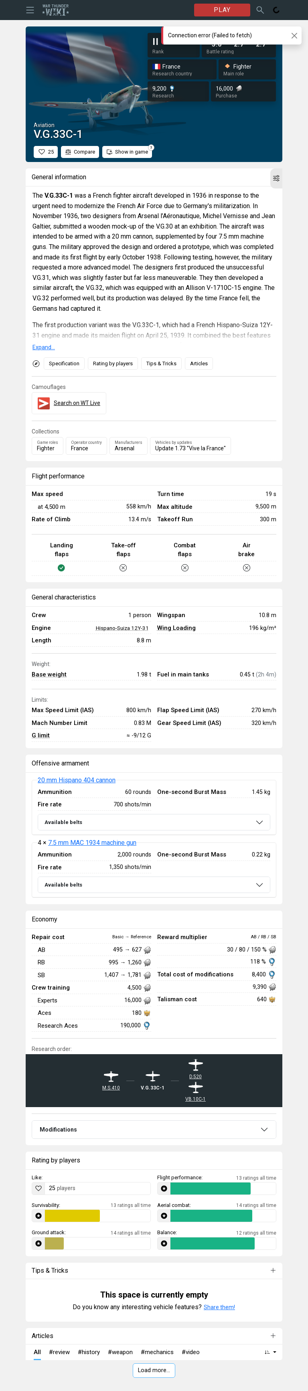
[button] (276, 178)
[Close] (294, 35)
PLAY (222, 10)
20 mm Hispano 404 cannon (77, 780)
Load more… (154, 1370)
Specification (64, 363)
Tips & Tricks (161, 363)
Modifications (58, 1129)
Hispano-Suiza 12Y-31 (122, 628)
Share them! (219, 1307)
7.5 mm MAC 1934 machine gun (92, 842)
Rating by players (113, 363)
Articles (199, 363)
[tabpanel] (154, 839)
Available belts (63, 822)
